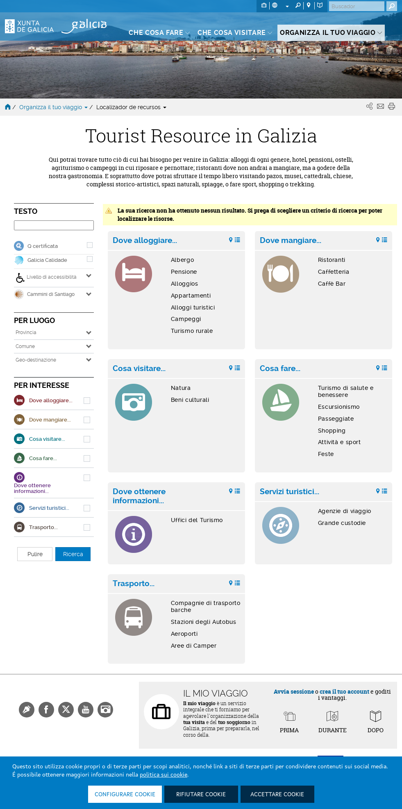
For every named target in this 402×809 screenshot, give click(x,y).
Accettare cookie (277, 795)
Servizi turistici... (289, 491)
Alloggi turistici (193, 307)
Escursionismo (339, 406)
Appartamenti (191, 295)
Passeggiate (336, 418)
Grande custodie (342, 523)
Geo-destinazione (36, 360)
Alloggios (184, 283)
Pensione (184, 271)
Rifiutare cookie (201, 795)
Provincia (26, 332)
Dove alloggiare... (145, 240)
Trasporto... (133, 583)
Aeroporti (184, 633)
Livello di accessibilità (46, 278)
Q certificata (42, 246)
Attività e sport (339, 442)
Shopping (332, 430)
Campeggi (186, 319)
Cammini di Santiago (44, 294)
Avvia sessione (294, 691)
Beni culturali (190, 399)
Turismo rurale (192, 331)
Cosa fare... (280, 368)
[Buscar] (356, 6)
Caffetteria (334, 271)
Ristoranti (331, 260)
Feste (326, 454)
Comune (25, 346)
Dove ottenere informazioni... (139, 496)
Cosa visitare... (139, 368)
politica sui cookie (163, 775)
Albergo (182, 260)
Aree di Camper (194, 645)
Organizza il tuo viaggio (54, 107)
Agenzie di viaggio (344, 511)
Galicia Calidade (47, 260)
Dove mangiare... (290, 240)
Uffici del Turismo (197, 520)
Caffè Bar (332, 283)
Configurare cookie (125, 795)
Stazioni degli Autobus (203, 622)
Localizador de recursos (131, 107)
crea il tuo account (344, 691)
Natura (181, 388)
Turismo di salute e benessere (346, 391)
